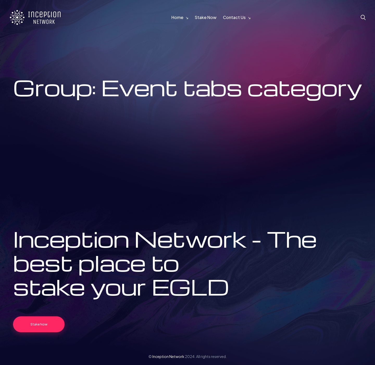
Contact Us (234, 17)
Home (177, 17)
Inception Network (168, 356)
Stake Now (205, 17)
